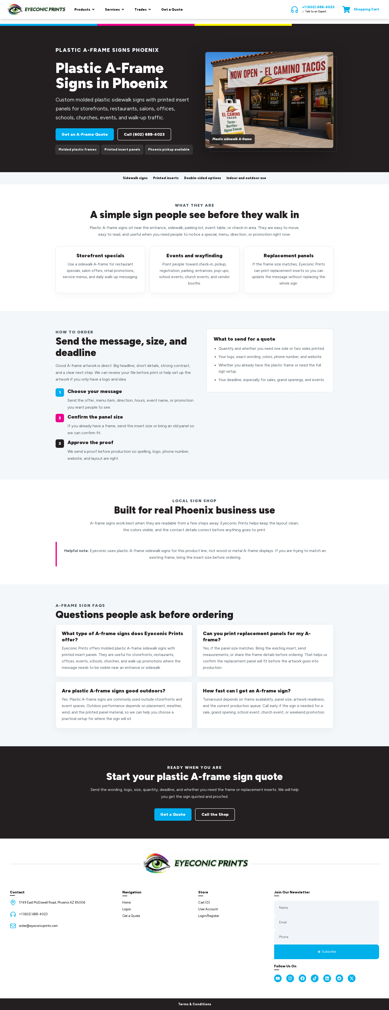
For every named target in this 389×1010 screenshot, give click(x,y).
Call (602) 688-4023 (144, 134)
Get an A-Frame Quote (85, 134)
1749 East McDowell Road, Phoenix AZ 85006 (52, 902)
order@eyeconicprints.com (38, 926)
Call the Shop (214, 814)
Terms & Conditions (194, 1004)
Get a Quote (173, 814)
